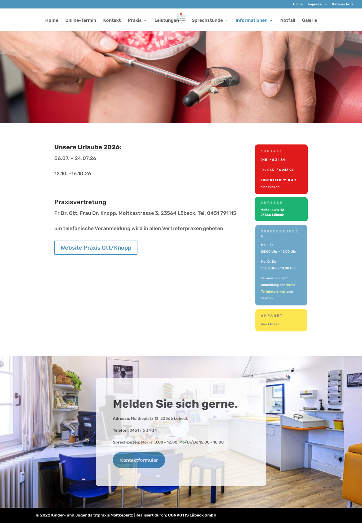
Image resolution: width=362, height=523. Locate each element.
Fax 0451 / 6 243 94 (277, 170)
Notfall (287, 20)
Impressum (317, 4)
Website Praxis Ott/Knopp (96, 247)
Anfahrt (272, 316)
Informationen (252, 20)
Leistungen (166, 20)
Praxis (135, 20)
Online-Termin (80, 20)
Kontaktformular (139, 460)
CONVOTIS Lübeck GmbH (192, 515)
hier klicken (270, 187)
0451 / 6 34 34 (273, 160)
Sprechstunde (207, 20)
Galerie (309, 20)
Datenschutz (343, 4)
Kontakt (112, 20)
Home (298, 4)
